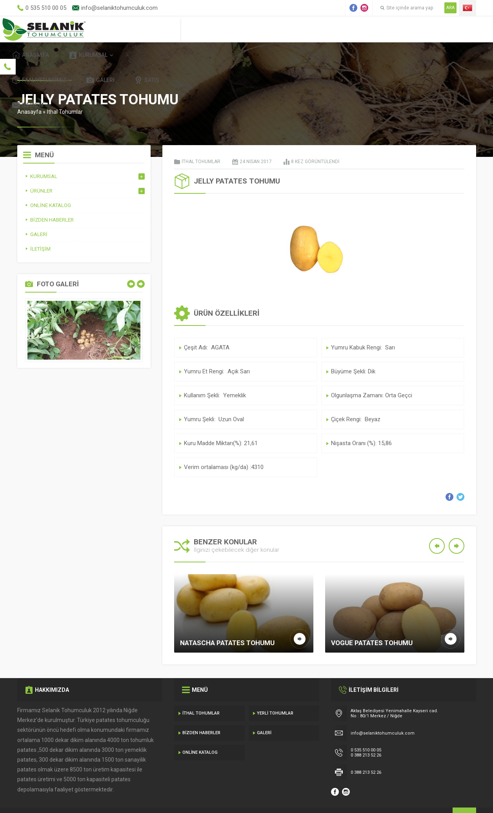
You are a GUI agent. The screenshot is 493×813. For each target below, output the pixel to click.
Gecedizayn (145, 797)
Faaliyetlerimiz (295, 29)
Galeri (356, 29)
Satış (403, 29)
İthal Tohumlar (65, 94)
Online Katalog (200, 734)
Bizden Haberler (201, 714)
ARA (450, 7)
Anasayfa (171, 29)
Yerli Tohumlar (275, 695)
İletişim (450, 29)
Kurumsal (229, 29)
